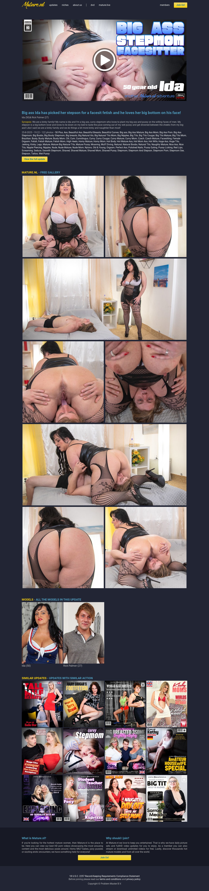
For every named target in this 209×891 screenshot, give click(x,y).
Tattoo (34, 153)
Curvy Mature (117, 138)
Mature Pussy (83, 144)
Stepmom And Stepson (140, 150)
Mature (46, 144)
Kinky (33, 144)
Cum (72, 138)
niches (65, 5)
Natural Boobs (130, 144)
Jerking (25, 144)
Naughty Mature (160, 144)
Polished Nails (135, 147)
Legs (39, 144)
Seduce (37, 150)
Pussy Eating (150, 147)
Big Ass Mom (151, 132)
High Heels (72, 141)
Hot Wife (153, 141)
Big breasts (71, 135)
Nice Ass (173, 144)
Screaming (27, 150)
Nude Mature (64, 147)
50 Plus (59, 132)
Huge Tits (174, 141)
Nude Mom (78, 147)
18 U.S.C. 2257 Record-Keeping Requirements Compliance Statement (104, 876)
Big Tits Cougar (147, 135)
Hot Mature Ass (125, 141)
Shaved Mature (78, 150)
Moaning (95, 144)
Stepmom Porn (161, 150)
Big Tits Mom (179, 135)
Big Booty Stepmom (54, 135)
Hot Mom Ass (141, 141)
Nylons (88, 147)
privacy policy (133, 879)
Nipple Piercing (34, 147)
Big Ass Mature (136, 132)
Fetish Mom (59, 141)
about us (77, 5)
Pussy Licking (165, 147)
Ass (66, 132)
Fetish (34, 141)
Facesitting (166, 138)
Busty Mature (45, 138)
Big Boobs (38, 135)
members (165, 5)
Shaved (66, 150)
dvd (92, 5)
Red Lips (178, 147)
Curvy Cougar (103, 138)
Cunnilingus (82, 138)
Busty (34, 138)
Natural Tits (144, 144)
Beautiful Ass (75, 132)
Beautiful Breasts (92, 132)
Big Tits (134, 135)
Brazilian (26, 138)
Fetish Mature (45, 141)
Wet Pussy (44, 153)
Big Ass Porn (166, 132)
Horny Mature (85, 141)
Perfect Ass (121, 147)
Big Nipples (123, 135)
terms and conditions (110, 879)
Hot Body (111, 141)
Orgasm (111, 147)
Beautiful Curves (110, 132)
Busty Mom (59, 138)
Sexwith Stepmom (51, 150)
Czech (141, 138)
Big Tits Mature (163, 135)
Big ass (123, 132)
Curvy (92, 138)
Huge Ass (163, 141)
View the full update (34, 159)
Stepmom (122, 150)
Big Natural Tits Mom (105, 135)
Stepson (26, 153)
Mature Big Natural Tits (63, 144)
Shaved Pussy (109, 150)
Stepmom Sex (177, 150)
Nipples (47, 147)
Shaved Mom (94, 150)
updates (53, 5)
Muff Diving (107, 144)
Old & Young (99, 147)
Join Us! (180, 5)
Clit (67, 138)
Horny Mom (99, 141)
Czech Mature (152, 138)
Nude (54, 147)
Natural (118, 144)
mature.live (104, 5)
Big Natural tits (85, 135)
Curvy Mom (131, 138)
